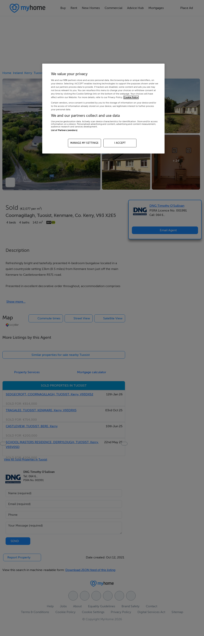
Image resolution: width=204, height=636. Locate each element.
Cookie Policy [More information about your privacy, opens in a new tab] (131, 97)
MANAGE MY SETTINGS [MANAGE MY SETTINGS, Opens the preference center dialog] (84, 143)
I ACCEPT (120, 143)
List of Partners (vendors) (64, 130)
